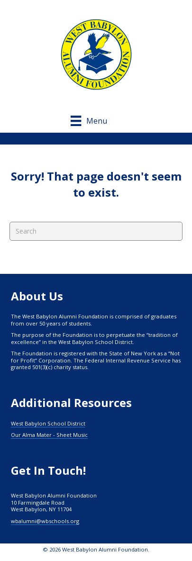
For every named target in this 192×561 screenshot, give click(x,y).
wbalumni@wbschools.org (45, 521)
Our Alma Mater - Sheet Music (49, 434)
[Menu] (96, 121)
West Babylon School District (48, 423)
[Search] (96, 231)
